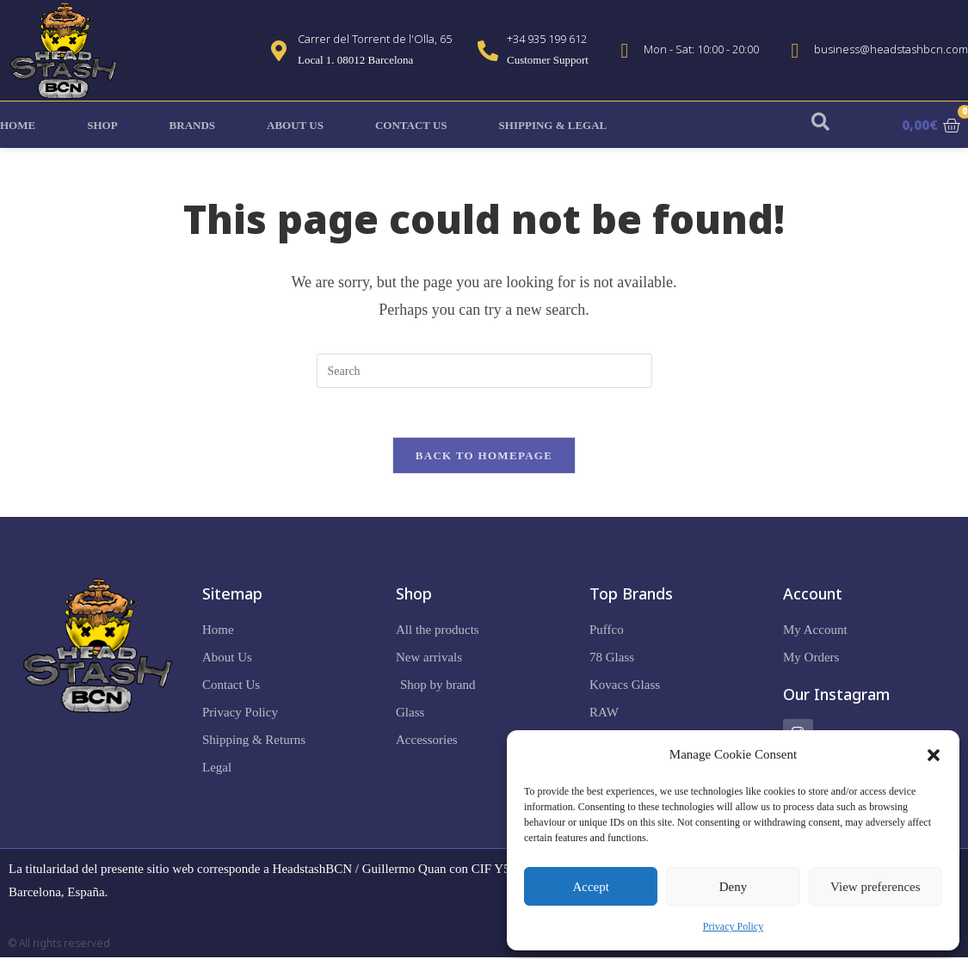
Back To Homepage (484, 458)
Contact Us (411, 125)
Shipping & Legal (553, 125)
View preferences (875, 887)
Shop (102, 125)
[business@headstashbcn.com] (795, 50)
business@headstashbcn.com (891, 49)
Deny (733, 887)
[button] (933, 755)
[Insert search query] (484, 370)
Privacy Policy (733, 926)
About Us (295, 125)
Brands (192, 125)
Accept (590, 887)
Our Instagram (836, 696)
